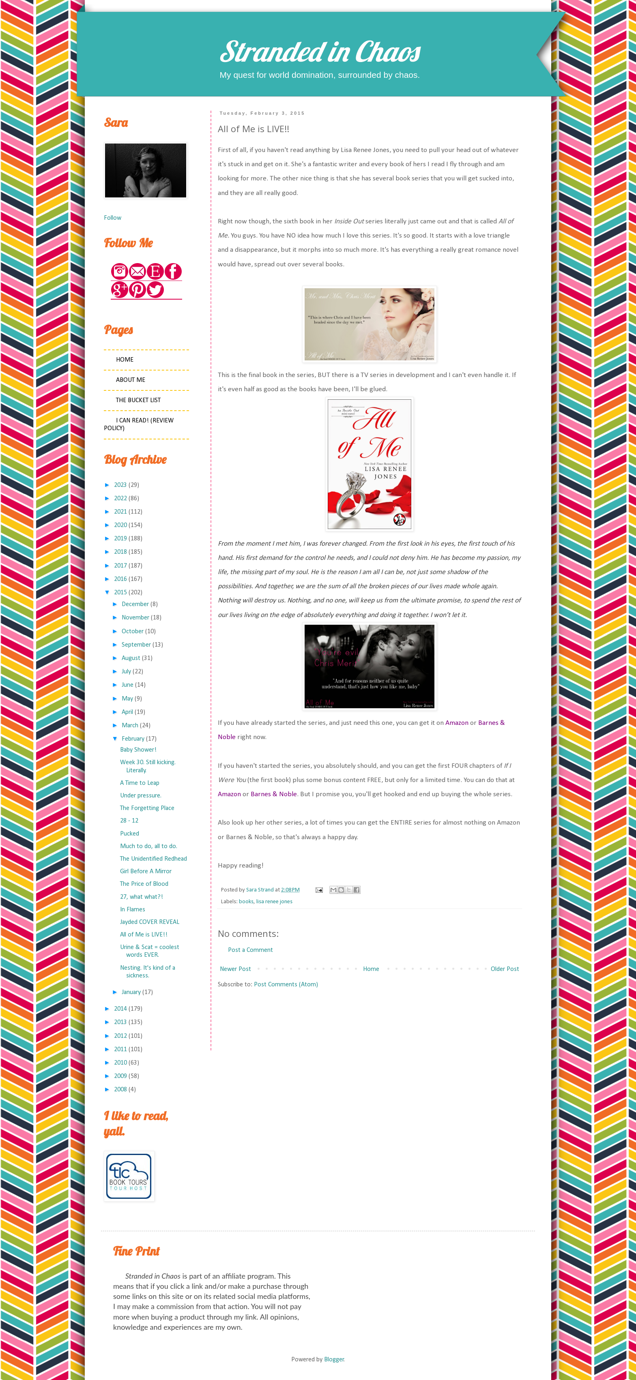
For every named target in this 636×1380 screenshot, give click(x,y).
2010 (120, 1063)
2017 (120, 566)
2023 (120, 485)
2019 (120, 539)
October (133, 631)
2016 (120, 579)
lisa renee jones (274, 902)
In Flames (132, 909)
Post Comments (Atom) (286, 984)
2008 (120, 1089)
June (127, 685)
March (130, 725)
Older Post (505, 969)
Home (371, 969)
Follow (112, 218)
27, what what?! (141, 897)
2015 (120, 592)
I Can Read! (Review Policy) (139, 425)
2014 (120, 1009)
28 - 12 (129, 821)
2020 (120, 525)
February (133, 739)
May (127, 699)
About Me (130, 380)
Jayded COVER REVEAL (149, 922)
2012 (120, 1036)
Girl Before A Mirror (146, 871)
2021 (120, 512)
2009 (120, 1076)
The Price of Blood (144, 884)
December (135, 604)
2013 (120, 1022)
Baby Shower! (138, 750)
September (136, 645)
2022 (120, 498)
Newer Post (235, 969)
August (131, 658)
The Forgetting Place (147, 808)
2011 (120, 1049)
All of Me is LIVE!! (144, 935)
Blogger (334, 1359)
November (135, 618)
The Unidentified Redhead (153, 859)
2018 (120, 552)
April (127, 712)
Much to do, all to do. (148, 846)
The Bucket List (138, 400)
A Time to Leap (139, 783)
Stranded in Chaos (318, 51)
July (126, 672)
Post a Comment (250, 950)
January (131, 992)
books (246, 902)
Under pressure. (140, 796)
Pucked (129, 834)
